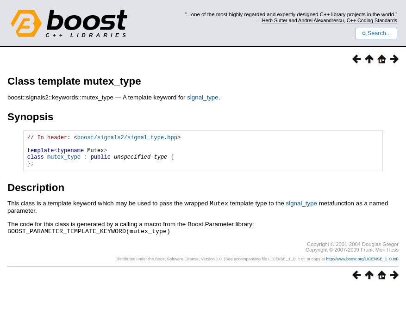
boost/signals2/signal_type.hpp (127, 138)
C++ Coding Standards (372, 20)
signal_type (202, 97)
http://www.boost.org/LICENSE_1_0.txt (361, 265)
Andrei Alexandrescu (321, 20)
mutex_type (64, 162)
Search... (376, 33)
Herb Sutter (274, 20)
